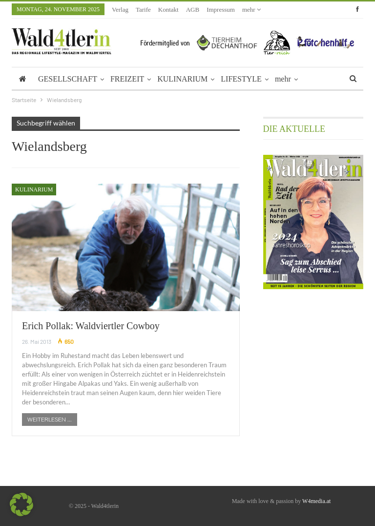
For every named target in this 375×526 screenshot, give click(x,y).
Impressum (221, 9)
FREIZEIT (127, 79)
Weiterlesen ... (49, 419)
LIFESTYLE (241, 79)
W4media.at (316, 501)
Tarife (143, 9)
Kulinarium (34, 189)
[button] (21, 504)
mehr (251, 9)
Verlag (120, 9)
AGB (192, 9)
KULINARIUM (182, 79)
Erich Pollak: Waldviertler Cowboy (91, 325)
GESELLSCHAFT (67, 79)
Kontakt (168, 9)
